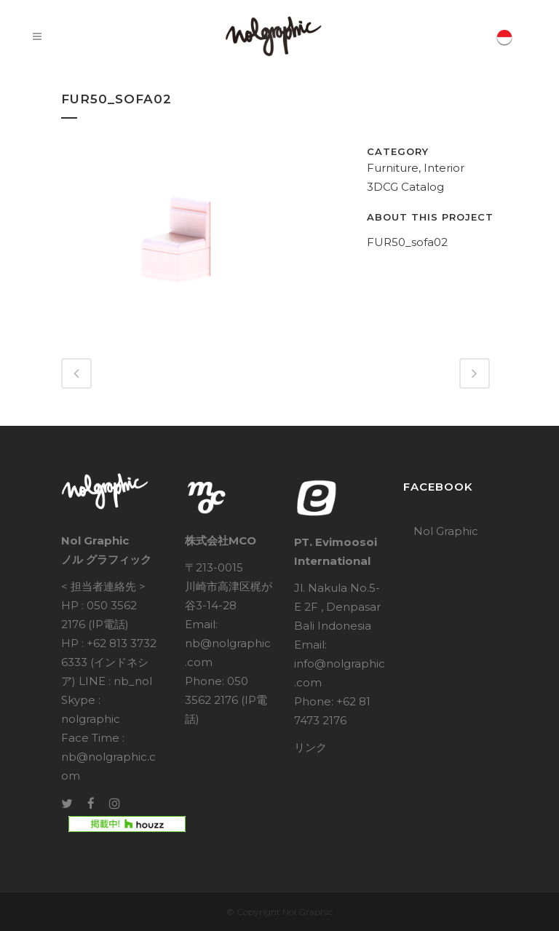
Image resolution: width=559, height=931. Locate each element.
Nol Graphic (445, 531)
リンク (310, 747)
